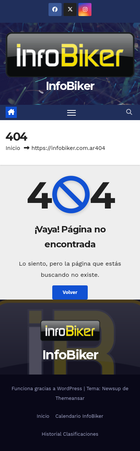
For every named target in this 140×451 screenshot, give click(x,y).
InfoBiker (70, 86)
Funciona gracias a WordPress (48, 388)
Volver (70, 292)
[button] (129, 112)
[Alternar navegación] (71, 112)
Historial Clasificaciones (70, 434)
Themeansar (70, 398)
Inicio (13, 148)
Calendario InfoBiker (79, 416)
